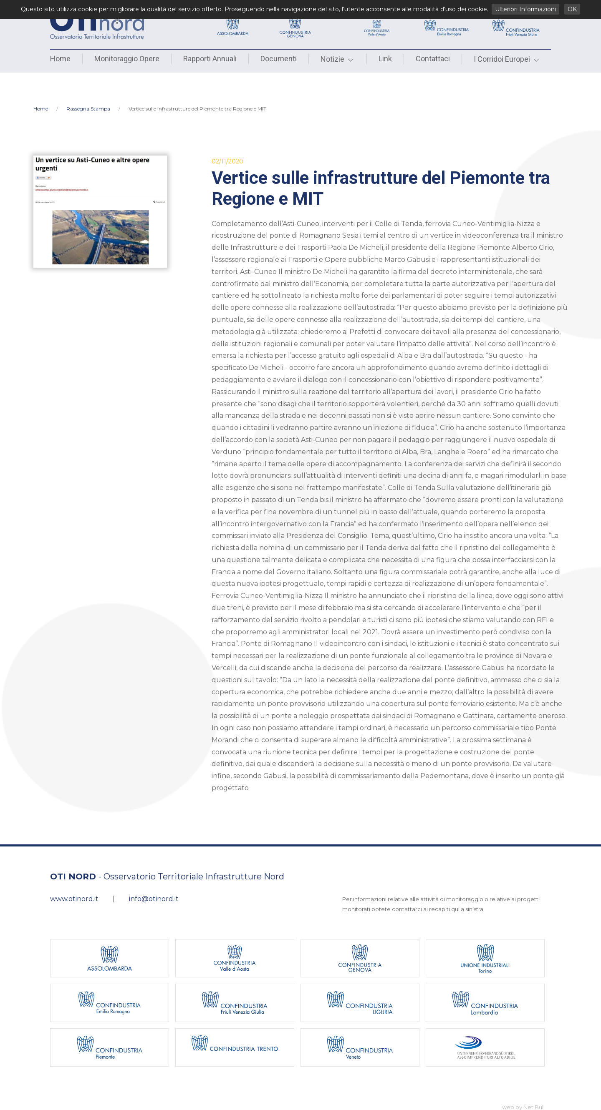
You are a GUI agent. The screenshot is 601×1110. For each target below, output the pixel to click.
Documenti (278, 58)
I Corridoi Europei (507, 59)
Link (385, 58)
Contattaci (433, 58)
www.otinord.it (74, 872)
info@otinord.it (154, 872)
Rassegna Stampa (88, 81)
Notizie (338, 59)
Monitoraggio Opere (126, 58)
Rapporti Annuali (210, 58)
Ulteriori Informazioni (525, 9)
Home (60, 58)
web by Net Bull (523, 1080)
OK (572, 9)
